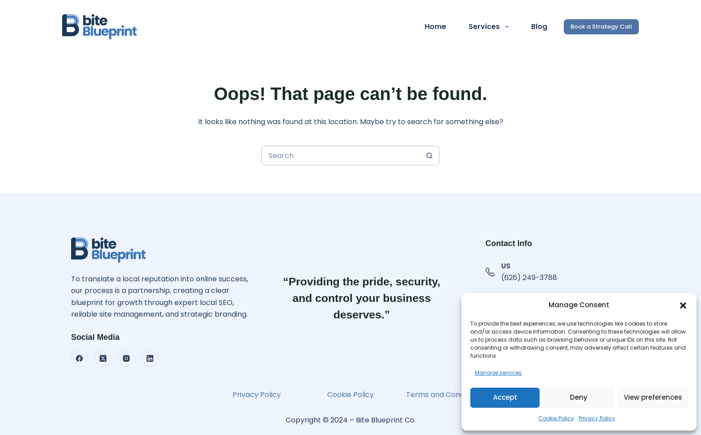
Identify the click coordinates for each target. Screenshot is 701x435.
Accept (505, 397)
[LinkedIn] (150, 358)
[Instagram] (126, 358)
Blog (539, 26)
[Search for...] (340, 156)
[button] (683, 305)
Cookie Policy (556, 418)
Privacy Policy (597, 418)
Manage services (498, 372)
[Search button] (430, 156)
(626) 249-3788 (529, 277)
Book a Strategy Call (601, 26)
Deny (578, 397)
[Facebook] (79, 358)
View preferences (653, 397)
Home (435, 26)
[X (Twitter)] (103, 358)
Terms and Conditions (444, 394)
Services (490, 26)
